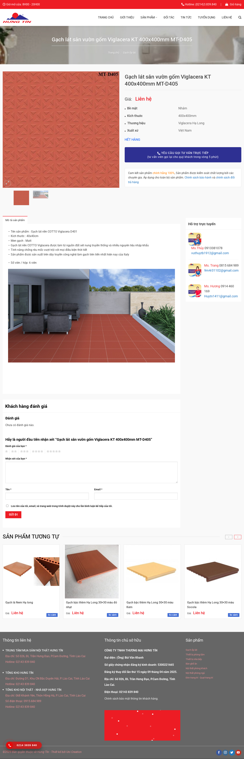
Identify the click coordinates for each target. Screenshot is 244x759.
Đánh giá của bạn (16, 447)
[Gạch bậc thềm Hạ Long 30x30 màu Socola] (212, 573)
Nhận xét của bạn (16, 459)
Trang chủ (106, 17)
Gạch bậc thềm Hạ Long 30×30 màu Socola (210, 606)
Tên (8, 490)
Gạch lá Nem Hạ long (19, 603)
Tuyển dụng (206, 17)
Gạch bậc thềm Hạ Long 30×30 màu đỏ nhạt (89, 606)
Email (98, 490)
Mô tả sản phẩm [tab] (17, 221)
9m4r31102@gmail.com (221, 270)
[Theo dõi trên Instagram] (225, 754)
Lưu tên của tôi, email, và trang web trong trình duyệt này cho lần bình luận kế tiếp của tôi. (61, 507)
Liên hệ (227, 17)
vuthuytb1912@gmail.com (210, 253)
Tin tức (186, 17)
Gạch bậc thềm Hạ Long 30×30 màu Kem (150, 606)
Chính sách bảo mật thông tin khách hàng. (131, 699)
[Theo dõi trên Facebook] (219, 754)
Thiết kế (56, 753)
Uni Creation (74, 753)
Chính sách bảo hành (198, 177)
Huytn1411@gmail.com (221, 296)
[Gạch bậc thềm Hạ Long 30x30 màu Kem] (152, 573)
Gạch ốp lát (129, 52)
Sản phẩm (148, 17)
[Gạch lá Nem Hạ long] (31, 572)
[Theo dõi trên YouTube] (238, 754)
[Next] (237, 538)
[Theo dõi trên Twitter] (232, 754)
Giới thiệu (127, 17)
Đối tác (169, 17)
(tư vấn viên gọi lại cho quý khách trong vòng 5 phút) (183, 155)
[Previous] (228, 538)
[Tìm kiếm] (239, 17)
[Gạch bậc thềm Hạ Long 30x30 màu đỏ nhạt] (92, 573)
